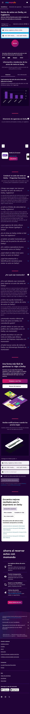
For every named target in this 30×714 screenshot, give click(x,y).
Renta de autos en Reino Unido (18, 634)
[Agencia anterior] (3, 146)
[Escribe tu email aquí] (16, 472)
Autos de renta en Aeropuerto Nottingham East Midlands (14, 537)
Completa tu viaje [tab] (19, 512)
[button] (2, 2)
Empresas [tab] (7, 74)
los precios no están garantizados (14, 617)
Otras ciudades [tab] (8, 512)
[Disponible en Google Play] (5, 689)
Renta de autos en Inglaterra (9, 635)
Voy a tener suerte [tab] (8, 516)
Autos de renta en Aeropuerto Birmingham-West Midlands (14, 529)
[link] (13, 158)
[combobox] (6, 24)
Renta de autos (6, 634)
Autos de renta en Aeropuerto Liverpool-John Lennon (14, 533)
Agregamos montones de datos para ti (15, 625)
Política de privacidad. (16, 484)
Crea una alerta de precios (15, 593)
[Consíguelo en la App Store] (14, 689)
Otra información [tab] (22, 74)
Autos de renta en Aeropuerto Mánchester (14, 526)
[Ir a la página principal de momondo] (10, 2)
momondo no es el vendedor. (15, 622)
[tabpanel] (15, 93)
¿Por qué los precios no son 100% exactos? (15, 628)
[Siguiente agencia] (26, 146)
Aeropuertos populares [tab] (10, 508)
